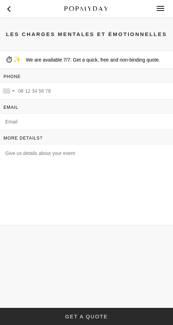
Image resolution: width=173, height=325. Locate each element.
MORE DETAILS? (23, 138)
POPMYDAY (86, 8)
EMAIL (10, 107)
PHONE (12, 76)
